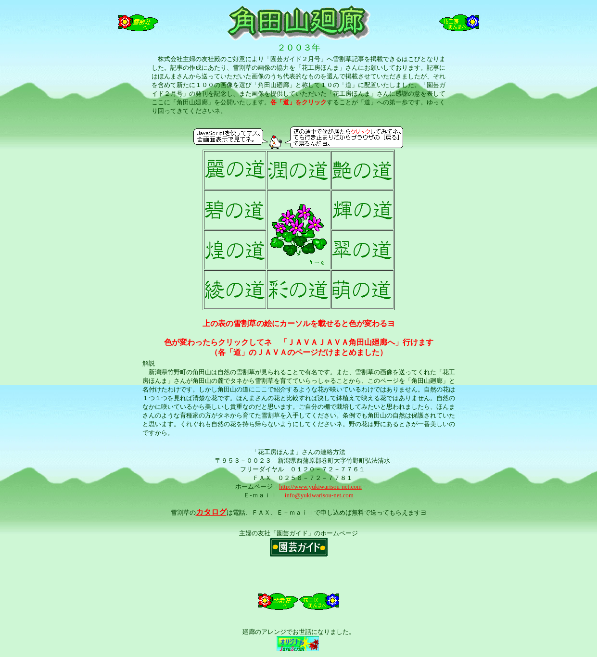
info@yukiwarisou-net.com (319, 495)
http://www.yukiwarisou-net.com (320, 486)
